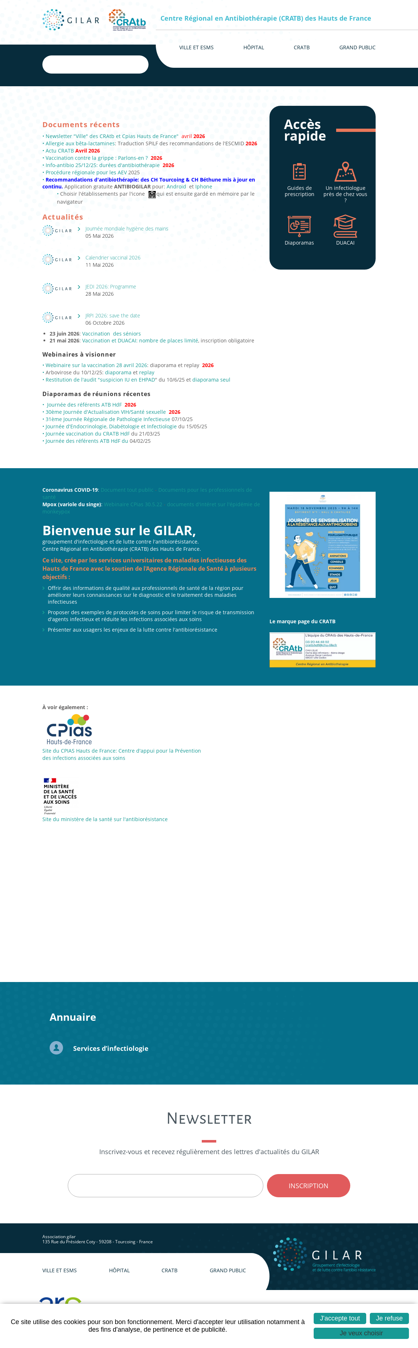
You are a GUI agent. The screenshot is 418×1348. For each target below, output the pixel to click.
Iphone (203, 186)
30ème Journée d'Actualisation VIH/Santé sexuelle (106, 411)
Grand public (228, 1270)
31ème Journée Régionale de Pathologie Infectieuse (108, 419)
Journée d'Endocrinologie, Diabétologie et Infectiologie (111, 426)
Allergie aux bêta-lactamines (80, 143)
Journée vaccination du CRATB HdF (88, 433)
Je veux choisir (361, 1333)
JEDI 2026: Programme (110, 286)
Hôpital (119, 1270)
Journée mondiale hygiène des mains (126, 228)
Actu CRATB (60, 150)
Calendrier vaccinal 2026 (113, 257)
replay (146, 372)
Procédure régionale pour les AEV (87, 172)
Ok (136, 64)
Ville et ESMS (59, 1270)
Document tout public (127, 489)
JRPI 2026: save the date (112, 315)
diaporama (119, 372)
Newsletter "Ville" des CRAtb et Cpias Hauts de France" (112, 136)
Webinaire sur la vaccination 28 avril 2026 (96, 365)
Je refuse (389, 1318)
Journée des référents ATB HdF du (88, 440)
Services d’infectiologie (111, 1048)
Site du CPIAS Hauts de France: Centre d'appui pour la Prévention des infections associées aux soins (121, 754)
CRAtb (169, 1270)
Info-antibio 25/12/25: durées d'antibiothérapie (103, 165)
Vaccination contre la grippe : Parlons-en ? (97, 157)
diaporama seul (211, 379)
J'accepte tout (340, 1318)
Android (176, 186)
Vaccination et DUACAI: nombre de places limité (140, 340)
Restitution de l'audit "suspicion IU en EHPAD (99, 379)
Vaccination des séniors (111, 333)
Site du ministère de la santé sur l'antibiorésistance (105, 819)
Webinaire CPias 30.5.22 (133, 504)
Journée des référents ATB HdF (85, 404)
